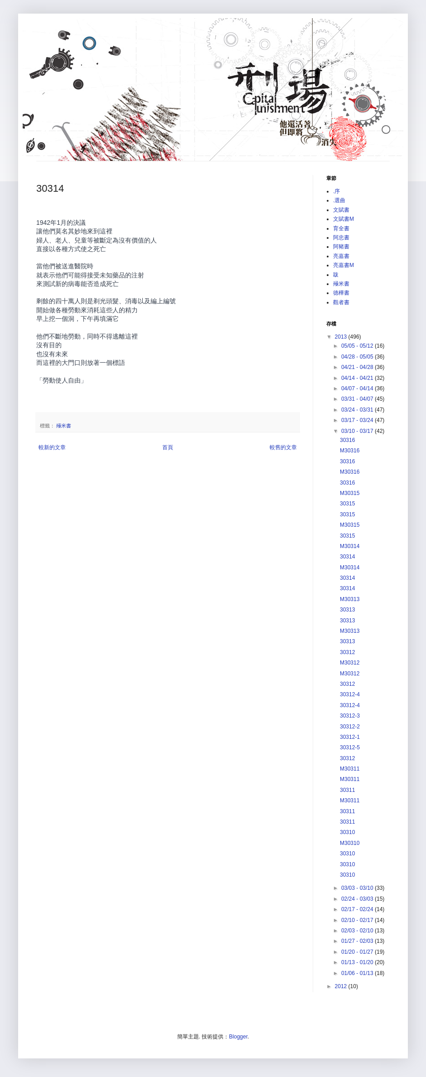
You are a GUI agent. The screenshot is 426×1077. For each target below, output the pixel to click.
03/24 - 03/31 (358, 410)
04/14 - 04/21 (358, 378)
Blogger (238, 1036)
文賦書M (343, 219)
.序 (336, 191)
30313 (347, 609)
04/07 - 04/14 (358, 388)
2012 (342, 986)
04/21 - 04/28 (358, 367)
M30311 (349, 769)
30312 (347, 652)
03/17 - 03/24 (358, 420)
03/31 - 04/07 (358, 399)
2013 (342, 337)
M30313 (349, 599)
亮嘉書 (341, 256)
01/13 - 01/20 (358, 962)
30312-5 (350, 747)
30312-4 (350, 694)
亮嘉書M (343, 265)
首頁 (167, 447)
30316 (347, 440)
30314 (347, 556)
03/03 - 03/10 (358, 888)
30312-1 (350, 737)
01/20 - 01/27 (358, 952)
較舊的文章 (283, 447)
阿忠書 (341, 237)
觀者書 (341, 302)
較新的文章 (52, 447)
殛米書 (63, 425)
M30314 (349, 546)
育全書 (341, 228)
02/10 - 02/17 (358, 920)
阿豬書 (341, 246)
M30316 (349, 450)
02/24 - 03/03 (358, 899)
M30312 (349, 663)
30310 (347, 832)
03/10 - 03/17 (358, 431)
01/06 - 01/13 (358, 973)
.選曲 (339, 200)
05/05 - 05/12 (358, 346)
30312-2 (350, 726)
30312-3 (350, 716)
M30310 (349, 843)
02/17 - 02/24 (358, 909)
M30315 (349, 493)
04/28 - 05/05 (358, 357)
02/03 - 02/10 (358, 930)
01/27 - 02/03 (358, 941)
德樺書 (341, 293)
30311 (347, 790)
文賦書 (341, 210)
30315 (347, 503)
